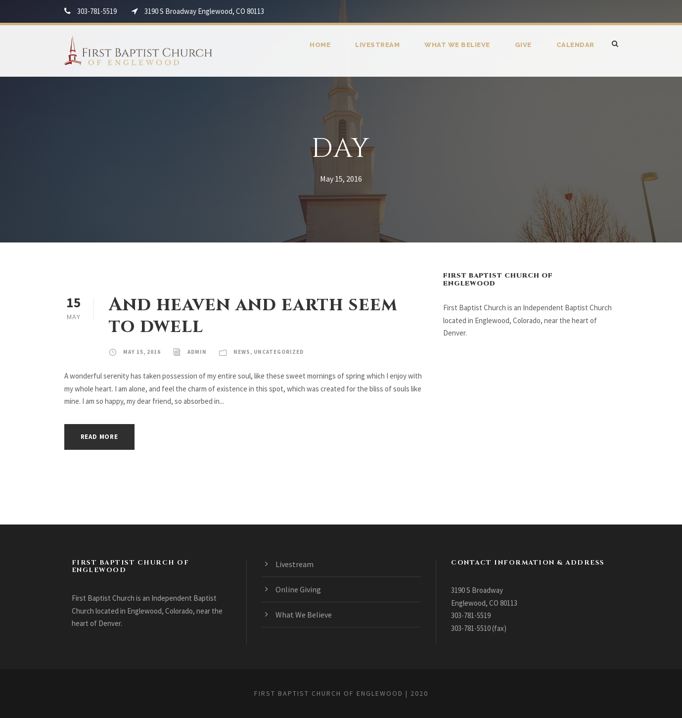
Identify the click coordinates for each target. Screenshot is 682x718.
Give (523, 44)
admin (197, 351)
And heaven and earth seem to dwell (253, 315)
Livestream (377, 44)
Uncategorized (279, 351)
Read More (99, 436)
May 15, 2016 (142, 351)
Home (320, 44)
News (241, 351)
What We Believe (457, 44)
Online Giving (298, 589)
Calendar (575, 44)
